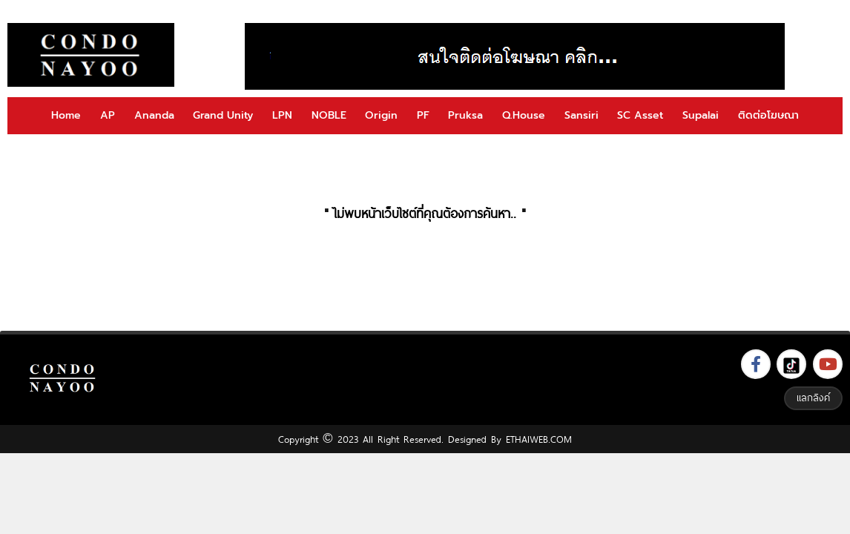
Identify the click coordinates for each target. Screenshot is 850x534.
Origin (381, 115)
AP (107, 115)
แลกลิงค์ (813, 397)
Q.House (523, 115)
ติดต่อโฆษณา (768, 115)
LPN (282, 115)
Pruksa (465, 115)
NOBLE (329, 115)
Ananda (154, 115)
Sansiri (581, 115)
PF (423, 115)
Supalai (700, 115)
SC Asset (640, 115)
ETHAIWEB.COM (539, 439)
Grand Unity (223, 115)
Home (66, 115)
